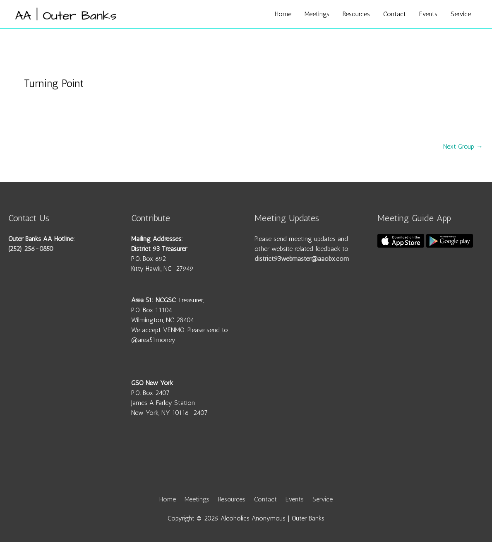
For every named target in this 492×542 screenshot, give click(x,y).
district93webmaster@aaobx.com (301, 259)
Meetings (317, 14)
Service (461, 14)
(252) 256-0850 (30, 249)
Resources (356, 14)
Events (428, 14)
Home (283, 14)
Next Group (463, 146)
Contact (394, 14)
